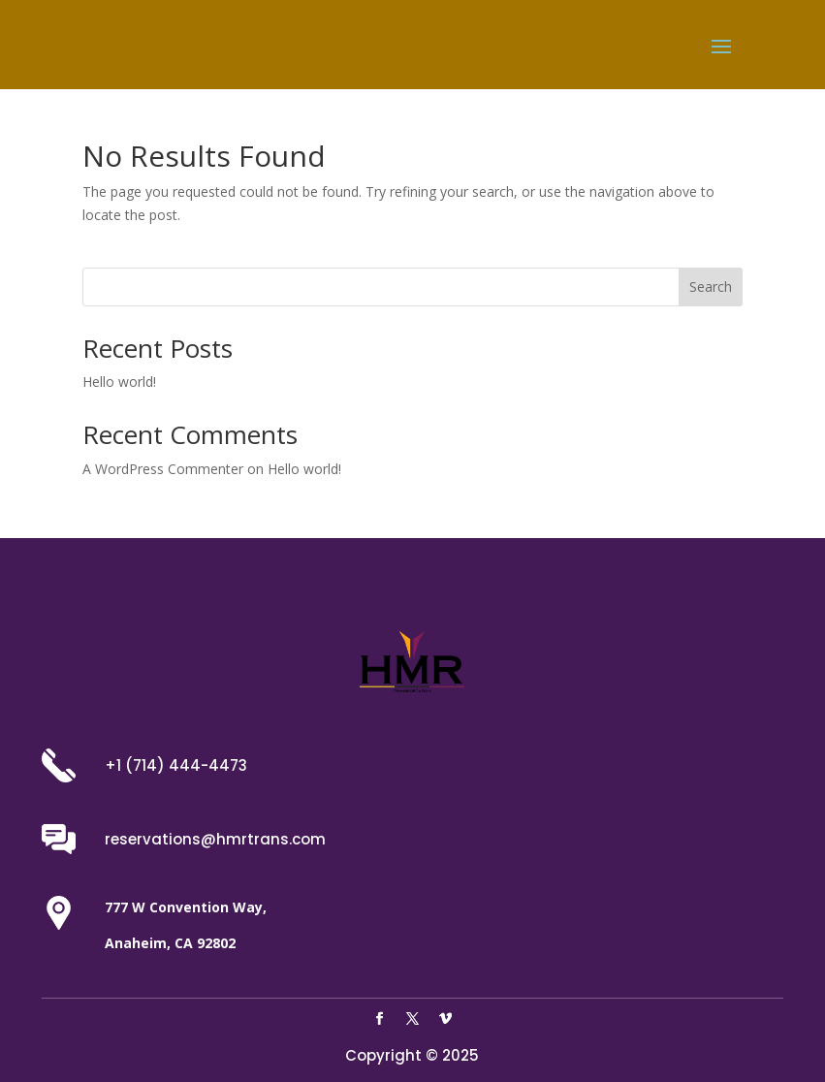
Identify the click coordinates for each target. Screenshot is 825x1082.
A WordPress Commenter (162, 469)
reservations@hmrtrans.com (215, 839)
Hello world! (119, 381)
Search (710, 286)
